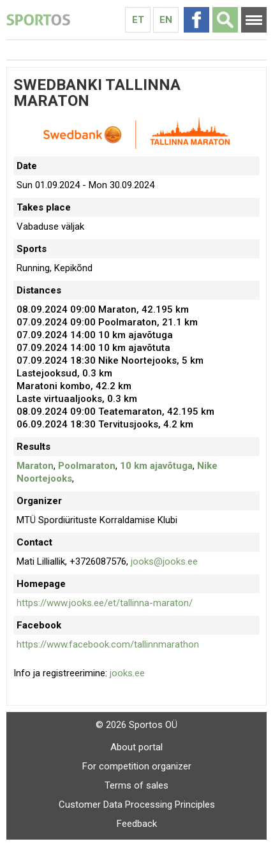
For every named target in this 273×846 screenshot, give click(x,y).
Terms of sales (136, 785)
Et (138, 20)
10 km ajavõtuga (156, 465)
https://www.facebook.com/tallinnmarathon (108, 644)
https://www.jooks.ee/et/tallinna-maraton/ (105, 603)
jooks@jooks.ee (164, 561)
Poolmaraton (86, 465)
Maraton (35, 465)
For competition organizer (136, 766)
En (165, 20)
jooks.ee (127, 673)
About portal (136, 747)
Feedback (137, 823)
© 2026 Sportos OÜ (136, 725)
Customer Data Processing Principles (137, 804)
